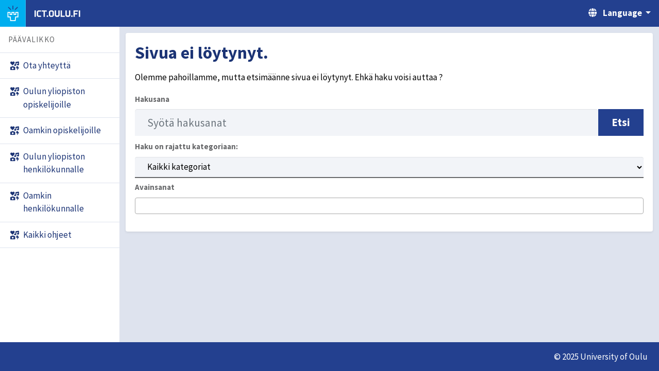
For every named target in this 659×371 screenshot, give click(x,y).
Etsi (621, 122)
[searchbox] (141, 206)
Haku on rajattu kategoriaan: (186, 146)
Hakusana (152, 99)
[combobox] (389, 206)
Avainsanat (155, 187)
